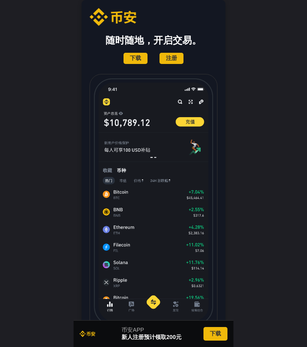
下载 (135, 58)
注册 (171, 58)
